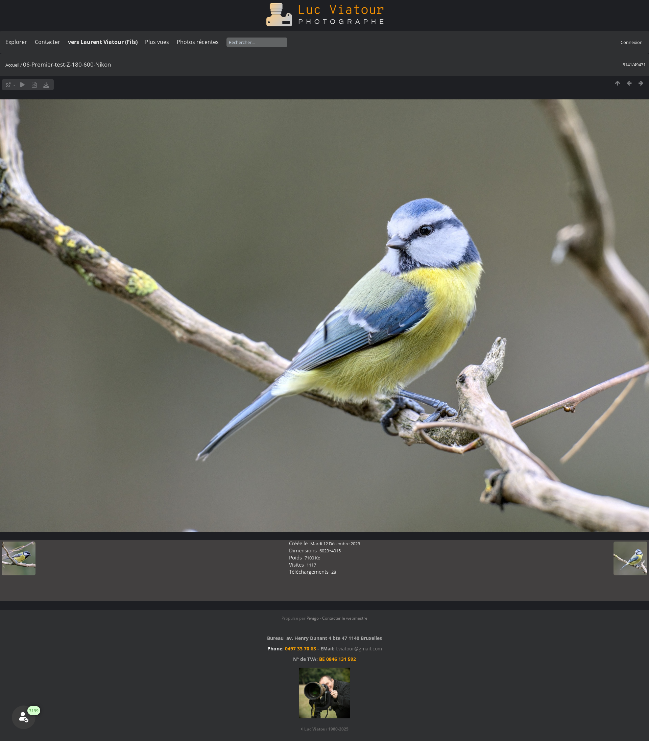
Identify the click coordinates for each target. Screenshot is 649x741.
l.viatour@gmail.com (359, 648)
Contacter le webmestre (344, 618)
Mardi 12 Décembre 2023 (335, 544)
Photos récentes (198, 42)
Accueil (12, 65)
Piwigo (313, 618)
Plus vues (157, 42)
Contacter (47, 42)
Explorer (16, 42)
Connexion (632, 42)
